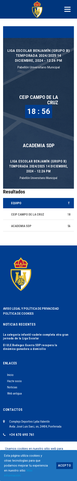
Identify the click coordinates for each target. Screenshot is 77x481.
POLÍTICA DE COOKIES (18, 313)
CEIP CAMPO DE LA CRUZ (38, 99)
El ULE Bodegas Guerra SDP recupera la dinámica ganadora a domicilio (30, 347)
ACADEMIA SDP (38, 145)
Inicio (10, 375)
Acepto (64, 465)
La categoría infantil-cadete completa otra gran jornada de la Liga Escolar (36, 336)
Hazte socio (14, 381)
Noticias (12, 387)
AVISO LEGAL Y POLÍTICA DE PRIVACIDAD (31, 308)
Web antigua (14, 393)
